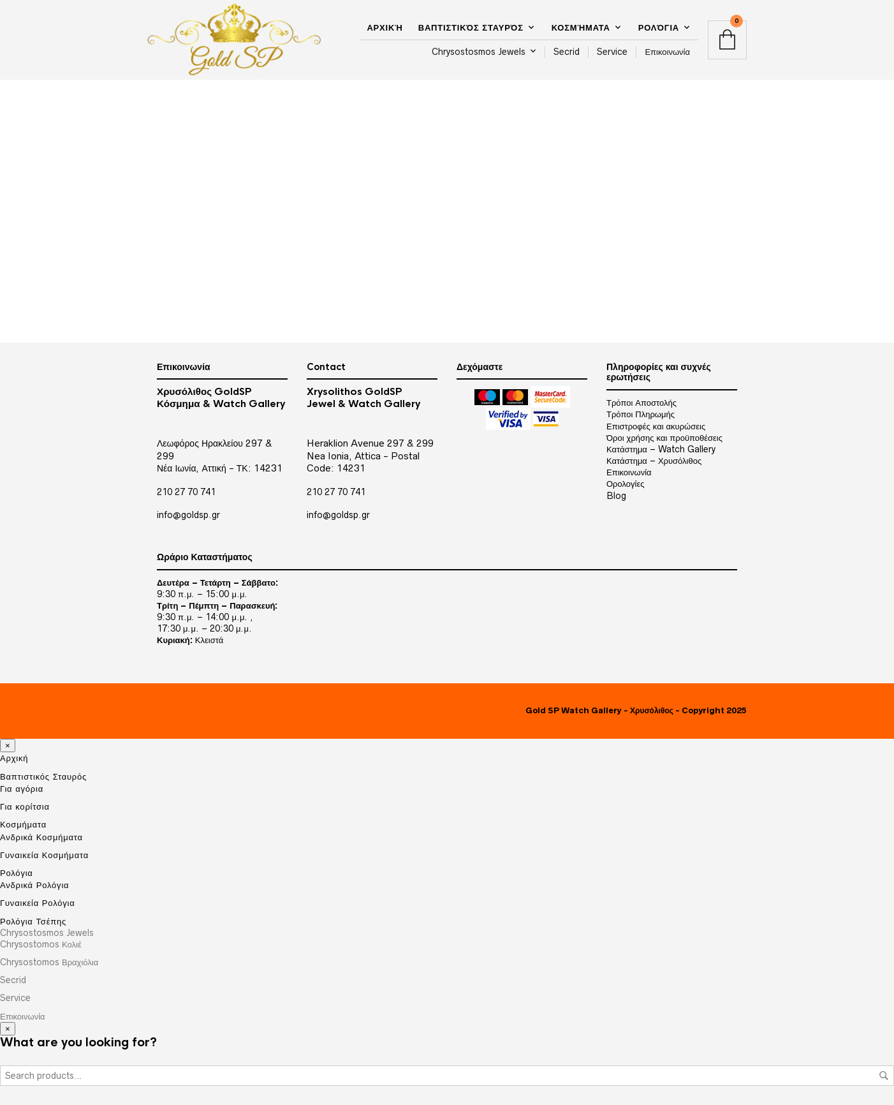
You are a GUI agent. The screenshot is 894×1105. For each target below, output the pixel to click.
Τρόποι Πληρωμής (640, 414)
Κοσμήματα (581, 27)
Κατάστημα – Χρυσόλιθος (653, 461)
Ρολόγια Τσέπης (33, 921)
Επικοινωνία (667, 52)
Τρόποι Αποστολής (641, 402)
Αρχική (384, 27)
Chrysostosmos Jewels (478, 52)
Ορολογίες (625, 483)
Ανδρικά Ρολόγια (34, 885)
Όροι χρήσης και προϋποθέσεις (664, 438)
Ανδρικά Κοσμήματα (41, 837)
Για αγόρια (21, 788)
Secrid (566, 52)
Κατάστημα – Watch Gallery (660, 449)
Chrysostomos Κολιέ (41, 944)
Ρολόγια (658, 27)
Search (884, 1076)
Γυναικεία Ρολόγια (37, 903)
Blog (616, 496)
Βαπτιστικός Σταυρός (471, 27)
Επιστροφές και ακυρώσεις (655, 426)
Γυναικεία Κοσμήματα (44, 855)
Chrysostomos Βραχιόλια (49, 962)
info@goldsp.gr (188, 515)
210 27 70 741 (186, 492)
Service (612, 52)
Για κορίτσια (25, 806)
